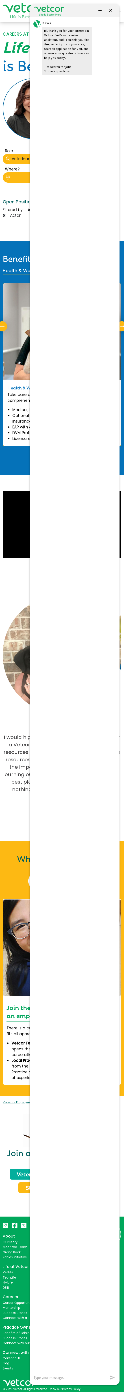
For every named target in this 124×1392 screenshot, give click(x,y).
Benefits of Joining (17, 1332)
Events (8, 1367)
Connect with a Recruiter (22, 1317)
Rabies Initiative (15, 1256)
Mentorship (11, 1307)
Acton (12, 215)
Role (9, 151)
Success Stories (15, 1311)
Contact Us (11, 1357)
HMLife (8, 1281)
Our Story (10, 1241)
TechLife (9, 1276)
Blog (6, 1362)
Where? (12, 169)
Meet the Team (15, 1246)
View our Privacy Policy (65, 1388)
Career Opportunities (19, 1301)
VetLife (8, 1271)
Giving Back (12, 1251)
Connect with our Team (21, 1342)
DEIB (6, 1286)
